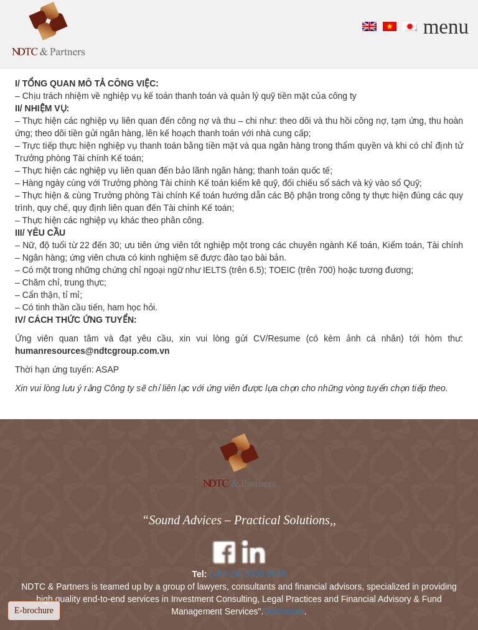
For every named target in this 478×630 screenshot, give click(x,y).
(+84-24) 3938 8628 (247, 574)
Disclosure (283, 611)
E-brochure (34, 610)
